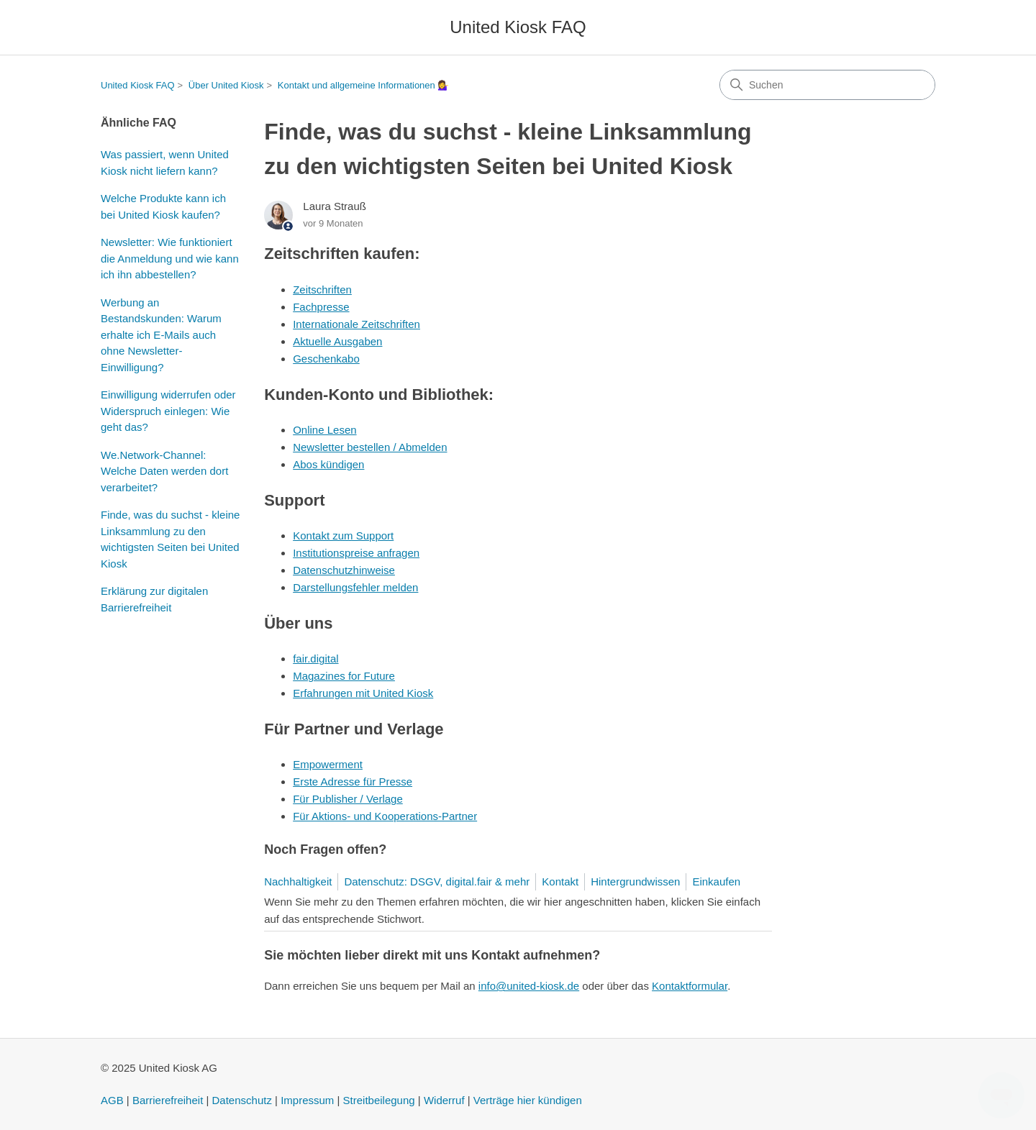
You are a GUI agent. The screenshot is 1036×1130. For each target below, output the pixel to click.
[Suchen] (827, 84)
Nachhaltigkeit (298, 881)
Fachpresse (321, 307)
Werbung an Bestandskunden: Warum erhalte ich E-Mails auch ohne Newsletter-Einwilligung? (161, 334)
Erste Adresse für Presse (352, 781)
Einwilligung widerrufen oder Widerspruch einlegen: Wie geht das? (168, 410)
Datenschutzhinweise (344, 570)
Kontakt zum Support (343, 535)
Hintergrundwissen (635, 881)
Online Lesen (324, 430)
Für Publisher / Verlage (348, 799)
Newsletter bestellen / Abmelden (370, 447)
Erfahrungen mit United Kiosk (363, 693)
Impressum (307, 1100)
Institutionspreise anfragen (356, 553)
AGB (112, 1100)
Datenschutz (242, 1100)
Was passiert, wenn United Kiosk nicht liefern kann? (165, 162)
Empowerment (328, 764)
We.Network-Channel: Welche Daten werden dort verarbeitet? (164, 471)
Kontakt (560, 881)
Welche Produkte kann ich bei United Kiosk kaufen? (163, 206)
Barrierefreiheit (167, 1100)
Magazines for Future (344, 676)
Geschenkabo (326, 358)
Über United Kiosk (226, 85)
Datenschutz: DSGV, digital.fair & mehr (437, 881)
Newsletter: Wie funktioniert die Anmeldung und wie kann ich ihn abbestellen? (170, 258)
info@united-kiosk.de (528, 986)
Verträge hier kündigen (527, 1100)
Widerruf (444, 1100)
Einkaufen (716, 881)
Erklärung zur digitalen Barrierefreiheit (154, 599)
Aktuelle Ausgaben (337, 341)
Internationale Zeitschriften (356, 324)
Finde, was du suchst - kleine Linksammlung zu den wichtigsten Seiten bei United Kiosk (170, 539)
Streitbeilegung (379, 1100)
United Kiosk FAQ (138, 85)
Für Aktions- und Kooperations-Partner (385, 816)
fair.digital (315, 658)
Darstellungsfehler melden (355, 587)
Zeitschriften (322, 289)
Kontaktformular (689, 986)
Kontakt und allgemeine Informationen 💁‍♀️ (364, 85)
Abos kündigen (328, 464)
